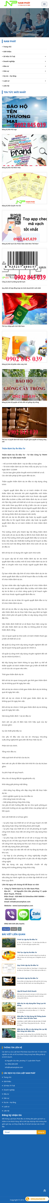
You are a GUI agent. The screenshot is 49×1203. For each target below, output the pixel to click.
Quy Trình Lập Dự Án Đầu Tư (27, 965)
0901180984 (39, 896)
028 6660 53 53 (21, 896)
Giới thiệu (7, 51)
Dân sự (6, 71)
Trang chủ (7, 47)
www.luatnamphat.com (23, 905)
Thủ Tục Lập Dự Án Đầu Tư (27, 952)
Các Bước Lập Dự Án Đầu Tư (27, 978)
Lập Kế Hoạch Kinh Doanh (26, 991)
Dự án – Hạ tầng (9, 76)
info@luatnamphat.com (20, 901)
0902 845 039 (10, 899)
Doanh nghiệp (9, 61)
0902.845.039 (13, 1064)
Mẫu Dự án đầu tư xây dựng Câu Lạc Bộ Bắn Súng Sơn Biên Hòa (32, 1030)
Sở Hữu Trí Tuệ (9, 56)
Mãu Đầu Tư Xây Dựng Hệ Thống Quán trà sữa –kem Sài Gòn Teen (31, 1017)
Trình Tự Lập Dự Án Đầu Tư (27, 939)
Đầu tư (6, 66)
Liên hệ (6, 86)
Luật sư (6, 81)
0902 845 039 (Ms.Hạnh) (14, 923)
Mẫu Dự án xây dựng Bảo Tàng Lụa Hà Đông (31, 1004)
